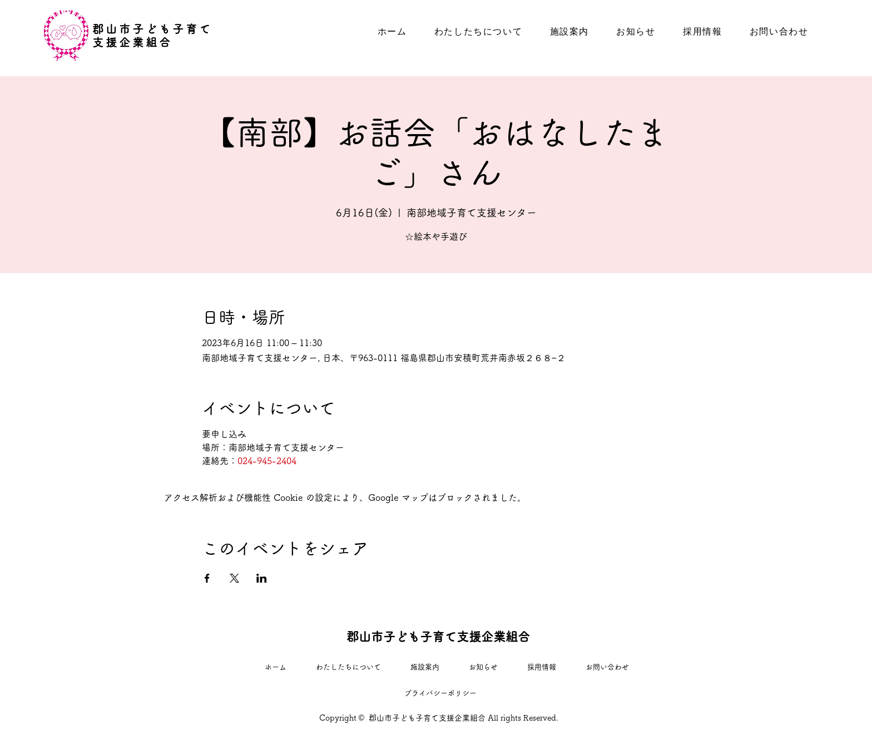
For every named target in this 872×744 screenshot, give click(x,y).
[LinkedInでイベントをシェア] (261, 578)
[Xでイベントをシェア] (234, 578)
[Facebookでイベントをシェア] (207, 578)
